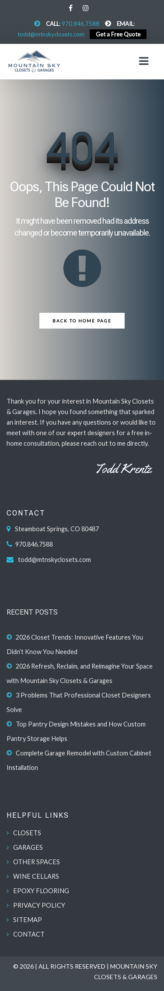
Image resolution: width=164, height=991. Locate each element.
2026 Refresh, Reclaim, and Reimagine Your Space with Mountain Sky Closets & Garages (80, 673)
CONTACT (29, 934)
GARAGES (28, 847)
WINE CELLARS (36, 876)
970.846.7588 (80, 23)
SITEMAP (27, 919)
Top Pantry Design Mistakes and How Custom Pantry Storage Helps (76, 731)
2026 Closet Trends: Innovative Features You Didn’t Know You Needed (75, 644)
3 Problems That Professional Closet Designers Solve (79, 702)
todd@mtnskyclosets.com (50, 34)
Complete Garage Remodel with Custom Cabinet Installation (79, 760)
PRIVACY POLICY (39, 905)
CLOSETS (27, 833)
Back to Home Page (82, 320)
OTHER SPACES (36, 862)
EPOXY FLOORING (41, 890)
